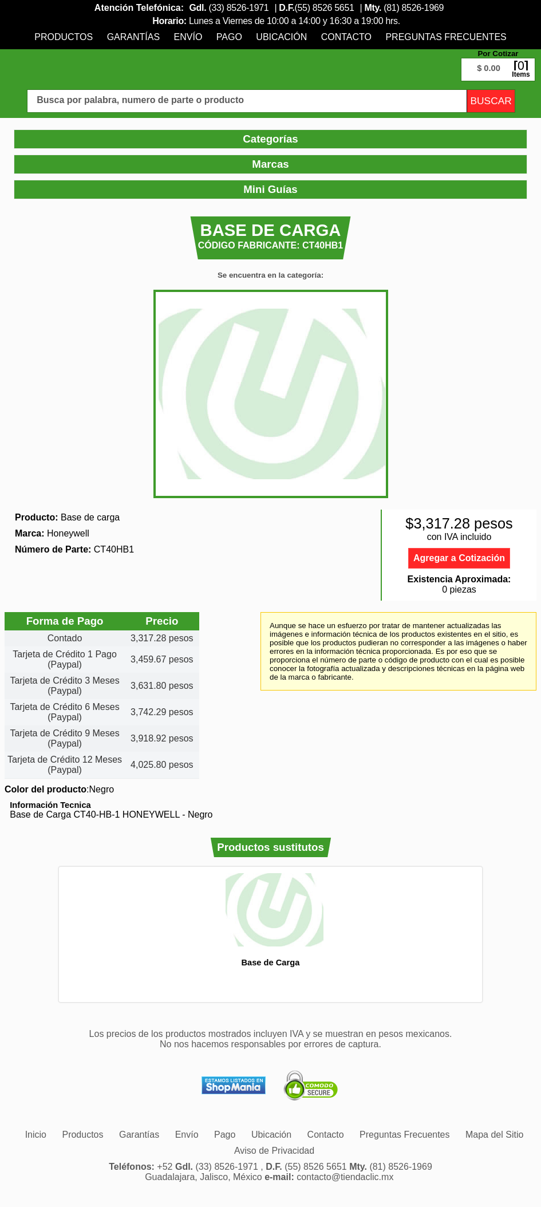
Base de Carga (270, 962)
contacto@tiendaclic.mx (345, 1177)
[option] (270, 920)
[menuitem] (63, 37)
